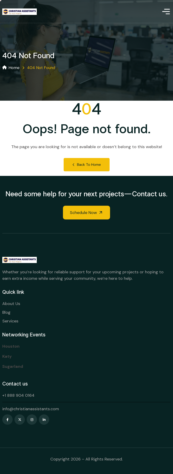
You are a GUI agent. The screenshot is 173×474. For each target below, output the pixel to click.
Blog (6, 312)
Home (11, 67)
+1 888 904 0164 (18, 395)
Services (10, 321)
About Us (11, 303)
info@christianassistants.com (30, 409)
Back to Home (86, 164)
